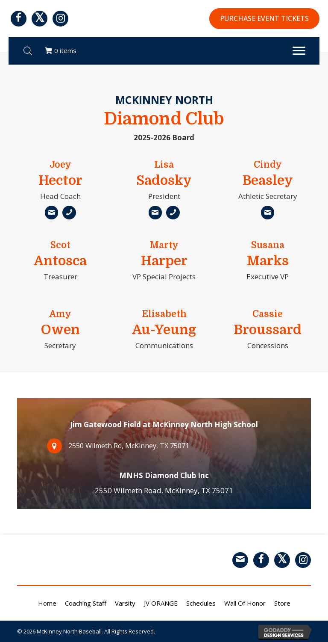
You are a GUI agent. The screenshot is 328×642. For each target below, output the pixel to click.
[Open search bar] (27, 51)
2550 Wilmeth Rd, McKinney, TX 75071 (120, 445)
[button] (18, 19)
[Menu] (299, 51)
